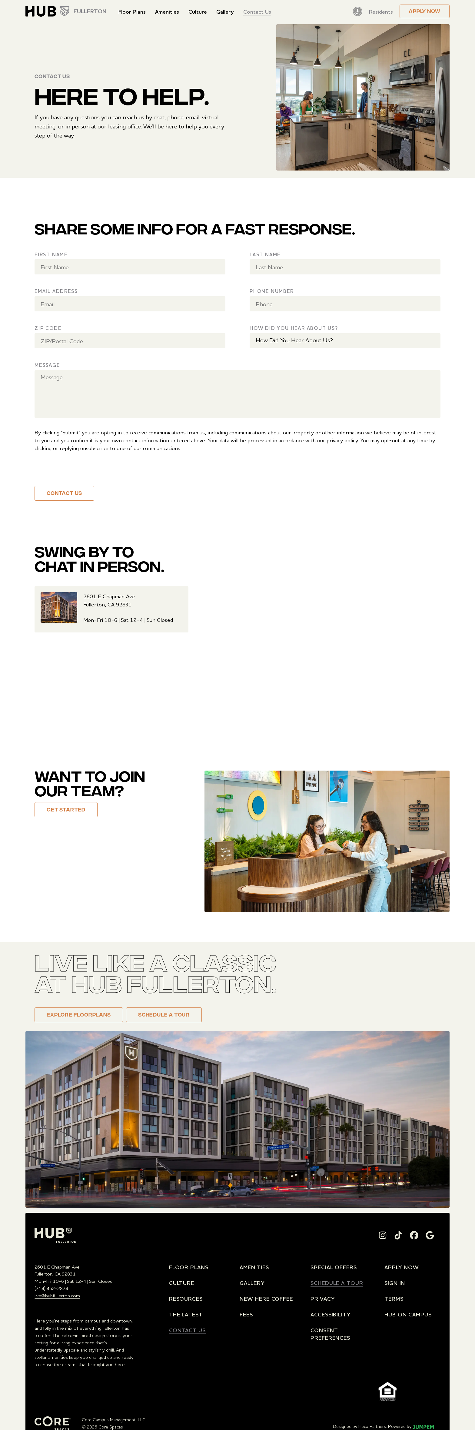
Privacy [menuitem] (323, 1298)
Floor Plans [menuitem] (132, 11)
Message (47, 365)
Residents (381, 11)
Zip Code (48, 328)
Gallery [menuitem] (225, 11)
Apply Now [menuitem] (401, 1267)
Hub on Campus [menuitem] (408, 1314)
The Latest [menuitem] (186, 1314)
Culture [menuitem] (197, 11)
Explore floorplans (79, 1015)
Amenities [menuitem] (167, 11)
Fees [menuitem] (246, 1314)
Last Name (265, 254)
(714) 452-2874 (51, 1288)
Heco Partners (372, 1426)
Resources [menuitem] (186, 1298)
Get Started (66, 810)
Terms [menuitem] (394, 1298)
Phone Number (272, 291)
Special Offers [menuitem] (334, 1267)
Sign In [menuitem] (394, 1282)
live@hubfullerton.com (57, 1295)
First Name (51, 254)
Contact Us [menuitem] (257, 11)
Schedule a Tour (164, 1015)
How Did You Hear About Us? (294, 328)
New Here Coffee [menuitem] (266, 1298)
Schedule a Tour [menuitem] (337, 1282)
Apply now (424, 11)
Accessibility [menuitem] (331, 1314)
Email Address (56, 291)
